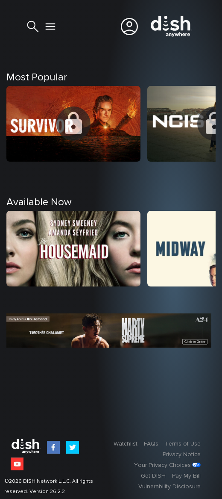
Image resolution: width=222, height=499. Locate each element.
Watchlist (125, 444)
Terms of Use (183, 444)
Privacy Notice (182, 455)
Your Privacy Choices (162, 465)
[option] (76, 150)
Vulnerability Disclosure (169, 487)
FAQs (151, 444)
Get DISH (153, 476)
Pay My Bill (186, 476)
